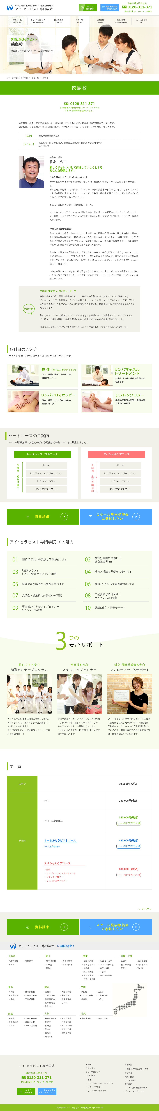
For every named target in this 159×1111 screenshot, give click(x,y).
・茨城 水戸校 (87, 961)
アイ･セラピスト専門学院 (17, 78)
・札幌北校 (28, 961)
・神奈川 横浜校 (88, 979)
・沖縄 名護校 (102, 1018)
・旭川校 (10, 965)
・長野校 (122, 968)
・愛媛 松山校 (29, 1022)
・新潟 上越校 (141, 961)
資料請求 (128, 1084)
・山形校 (48, 965)
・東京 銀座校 (87, 975)
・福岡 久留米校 (50, 1018)
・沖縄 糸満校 (85, 1018)
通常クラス (17, 21)
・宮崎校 (47, 1033)
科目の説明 (58, 21)
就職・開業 (129, 1077)
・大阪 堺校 (65, 995)
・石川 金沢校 (125, 965)
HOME (88, 1065)
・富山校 (139, 968)
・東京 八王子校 (105, 975)
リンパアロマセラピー (97, 1091)
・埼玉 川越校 (104, 968)
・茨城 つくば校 (105, 961)
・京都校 (47, 992)
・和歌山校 (47, 1006)
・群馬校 (85, 968)
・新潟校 (122, 961)
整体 (89, 1080)
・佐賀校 (47, 1022)
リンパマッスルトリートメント (101, 1083)
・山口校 (99, 999)
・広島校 (99, 992)
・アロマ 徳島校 (30, 1018)
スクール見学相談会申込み (136, 1088)
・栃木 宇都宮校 (88, 965)
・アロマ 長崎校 (66, 1026)
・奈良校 (63, 1003)
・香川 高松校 (13, 1022)
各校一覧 (79, 21)
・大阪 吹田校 (49, 995)
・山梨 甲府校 (141, 965)
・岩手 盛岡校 (50, 961)
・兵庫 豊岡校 (49, 1003)
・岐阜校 (10, 999)
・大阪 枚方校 (65, 992)
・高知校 (10, 1026)
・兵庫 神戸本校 (50, 999)
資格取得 (100, 21)
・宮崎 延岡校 (65, 1033)
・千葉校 (102, 972)
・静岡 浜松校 (29, 992)
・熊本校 (47, 1029)
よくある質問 (141, 21)
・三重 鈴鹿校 (29, 999)
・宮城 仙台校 (66, 965)
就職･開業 (121, 21)
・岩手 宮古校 (66, 961)
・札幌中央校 (12, 961)
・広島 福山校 (102, 995)
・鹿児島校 (47, 1036)
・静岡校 (10, 992)
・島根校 (83, 999)
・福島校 (48, 968)
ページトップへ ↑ (145, 909)
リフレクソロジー (95, 1087)
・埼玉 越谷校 (87, 972)
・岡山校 (83, 992)
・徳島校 (10, 1018)
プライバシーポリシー (134, 1091)
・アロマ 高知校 (30, 1026)
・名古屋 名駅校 (30, 995)
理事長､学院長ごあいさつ (137, 1069)
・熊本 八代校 (65, 1029)
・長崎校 (47, 1026)
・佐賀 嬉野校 (65, 1022)
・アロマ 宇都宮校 (106, 965)
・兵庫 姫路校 (65, 999)
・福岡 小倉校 (65, 1018)
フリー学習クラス (38, 21)
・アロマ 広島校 (86, 995)
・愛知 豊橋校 (13, 995)
